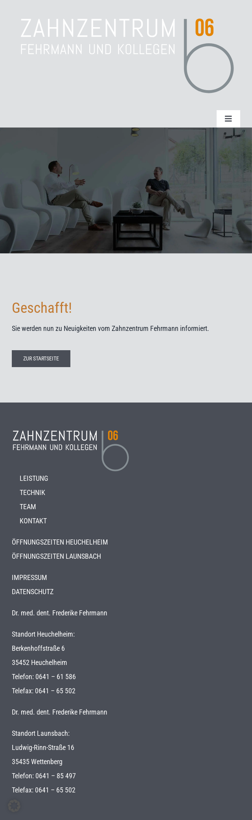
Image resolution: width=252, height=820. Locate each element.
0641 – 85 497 (55, 776)
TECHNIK (32, 492)
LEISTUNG (34, 478)
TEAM (28, 506)
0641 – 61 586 (55, 676)
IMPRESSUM (29, 577)
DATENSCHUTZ (32, 591)
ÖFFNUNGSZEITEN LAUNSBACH (56, 556)
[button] (14, 806)
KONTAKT (33, 521)
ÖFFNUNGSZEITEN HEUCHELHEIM (60, 542)
